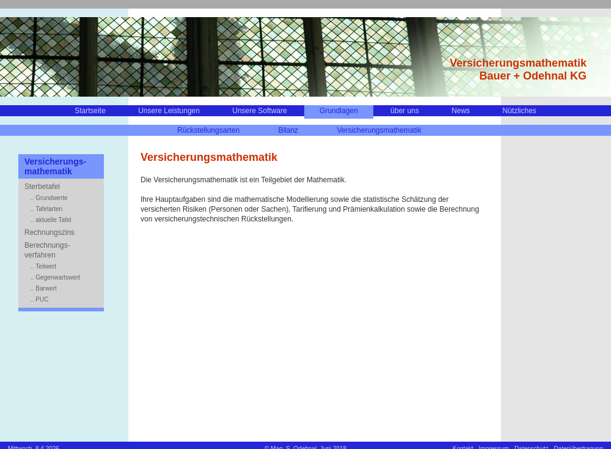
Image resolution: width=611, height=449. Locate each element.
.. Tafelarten (46, 209)
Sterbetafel (42, 186)
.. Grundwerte (49, 198)
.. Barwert (44, 288)
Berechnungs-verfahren (47, 250)
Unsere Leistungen (169, 110)
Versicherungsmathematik (379, 130)
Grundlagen (339, 110)
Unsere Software (259, 110)
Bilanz (288, 130)
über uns (404, 110)
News (461, 110)
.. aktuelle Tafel (51, 220)
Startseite (90, 110)
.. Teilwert (43, 266)
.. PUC (39, 299)
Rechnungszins (49, 232)
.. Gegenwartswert (55, 277)
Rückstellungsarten (208, 130)
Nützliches (519, 110)
